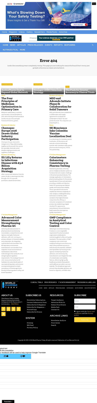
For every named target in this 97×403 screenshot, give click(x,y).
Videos (22, 32)
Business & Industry (7, 88)
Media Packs (52, 32)
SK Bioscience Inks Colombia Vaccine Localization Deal (59, 125)
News (12, 45)
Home (4, 32)
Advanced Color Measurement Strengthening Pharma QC (10, 210)
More (22, 50)
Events (48, 45)
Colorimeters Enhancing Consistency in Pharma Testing (58, 152)
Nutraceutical (10, 50)
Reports (58, 45)
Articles (21, 45)
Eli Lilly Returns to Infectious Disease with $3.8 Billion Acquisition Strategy (11, 153)
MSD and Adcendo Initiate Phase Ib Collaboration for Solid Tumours (59, 102)
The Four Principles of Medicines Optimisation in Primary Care (12, 102)
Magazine (13, 32)
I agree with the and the (84, 300)
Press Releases (35, 45)
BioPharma (69, 45)
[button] (92, 45)
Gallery (29, 32)
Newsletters (39, 32)
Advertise (63, 32)
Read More (15, 291)
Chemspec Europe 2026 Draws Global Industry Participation (11, 127)
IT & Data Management (57, 145)
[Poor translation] (22, 343)
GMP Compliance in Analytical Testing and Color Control (60, 209)
